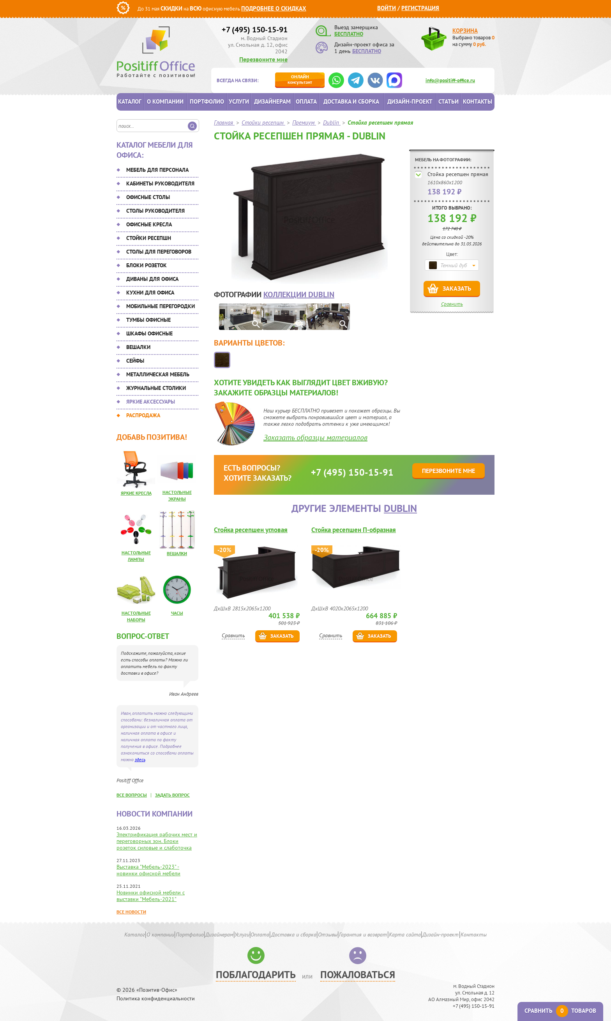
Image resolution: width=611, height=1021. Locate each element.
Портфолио (207, 101)
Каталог (129, 101)
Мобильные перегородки (160, 306)
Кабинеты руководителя (160, 183)
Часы (177, 613)
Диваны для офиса (152, 278)
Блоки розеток (146, 265)
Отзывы (327, 934)
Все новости (131, 912)
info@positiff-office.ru (450, 80)
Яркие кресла (136, 493)
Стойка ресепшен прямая (457, 174)
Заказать (457, 288)
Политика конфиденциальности (156, 998)
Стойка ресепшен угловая (251, 530)
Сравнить (452, 304)
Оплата (306, 101)
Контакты (477, 101)
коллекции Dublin (298, 294)
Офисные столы (148, 197)
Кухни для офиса (150, 292)
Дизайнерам (272, 101)
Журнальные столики (156, 387)
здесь (140, 759)
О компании (165, 101)
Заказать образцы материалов (315, 437)
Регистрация (420, 8)
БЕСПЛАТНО (348, 33)
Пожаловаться (357, 974)
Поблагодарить (256, 974)
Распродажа (143, 415)
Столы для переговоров (158, 251)
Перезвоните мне (263, 59)
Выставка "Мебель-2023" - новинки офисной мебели (148, 870)
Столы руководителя (155, 210)
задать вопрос (172, 795)
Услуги (239, 101)
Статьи (448, 101)
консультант (300, 79)
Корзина (465, 30)
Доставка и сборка (351, 101)
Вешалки (138, 347)
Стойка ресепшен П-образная (353, 530)
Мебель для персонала (157, 169)
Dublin (400, 508)
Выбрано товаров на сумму (473, 41)
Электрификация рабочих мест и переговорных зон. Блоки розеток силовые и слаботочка (157, 841)
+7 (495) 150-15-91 (255, 30)
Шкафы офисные (149, 333)
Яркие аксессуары (150, 401)
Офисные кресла (149, 224)
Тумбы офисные (148, 319)
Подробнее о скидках (273, 8)
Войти (386, 8)
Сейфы (135, 360)
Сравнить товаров (560, 1010)
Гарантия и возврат (363, 934)
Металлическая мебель (157, 374)
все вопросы (132, 795)
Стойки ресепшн (148, 238)
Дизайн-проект (410, 101)
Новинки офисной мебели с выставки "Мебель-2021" (151, 896)
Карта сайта (405, 934)
